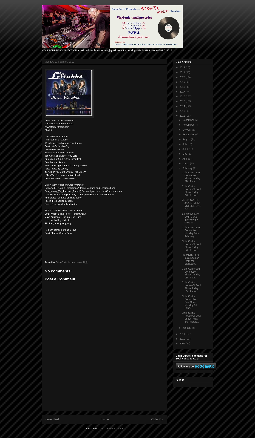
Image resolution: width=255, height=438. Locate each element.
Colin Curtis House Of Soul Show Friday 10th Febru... (191, 287)
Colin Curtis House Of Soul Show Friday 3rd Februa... (191, 317)
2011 (183, 334)
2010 (183, 338)
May (185, 153)
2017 (183, 91)
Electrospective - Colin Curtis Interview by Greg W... (191, 218)
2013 (183, 111)
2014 (183, 106)
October (187, 129)
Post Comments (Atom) (111, 428)
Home (105, 419)
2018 (183, 86)
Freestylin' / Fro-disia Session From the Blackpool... (191, 259)
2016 (183, 96)
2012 (183, 115)
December (188, 120)
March (186, 163)
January (187, 327)
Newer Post (52, 419)
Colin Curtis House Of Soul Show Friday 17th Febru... (191, 245)
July (185, 144)
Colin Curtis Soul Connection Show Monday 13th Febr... (191, 273)
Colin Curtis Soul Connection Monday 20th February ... (191, 232)
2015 (183, 101)
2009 (183, 343)
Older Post (157, 419)
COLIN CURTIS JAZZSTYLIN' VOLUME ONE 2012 (191, 204)
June (185, 149)
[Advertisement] (104, 386)
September (188, 134)
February (187, 168)
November (188, 124)
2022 (183, 67)
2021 (183, 72)
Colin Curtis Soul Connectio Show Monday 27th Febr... (191, 177)
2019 (183, 81)
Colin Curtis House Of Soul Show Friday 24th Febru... (191, 191)
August (186, 139)
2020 (183, 77)
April (185, 158)
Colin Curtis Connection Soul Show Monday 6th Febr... (189, 302)
